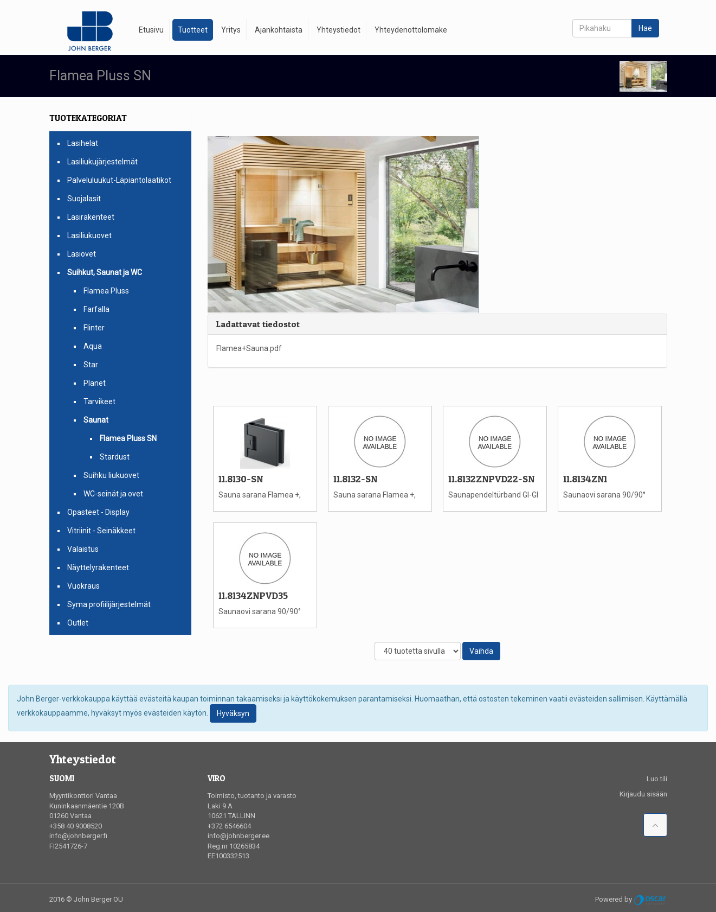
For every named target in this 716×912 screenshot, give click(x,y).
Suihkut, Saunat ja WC (104, 272)
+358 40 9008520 (75, 826)
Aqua (92, 346)
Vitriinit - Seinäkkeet (101, 530)
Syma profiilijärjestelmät (109, 604)
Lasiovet (81, 254)
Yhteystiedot (338, 29)
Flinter (94, 327)
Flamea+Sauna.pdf (249, 348)
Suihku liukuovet (111, 475)
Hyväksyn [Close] (233, 713)
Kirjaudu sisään (643, 794)
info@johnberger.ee (238, 836)
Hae (645, 28)
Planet (94, 383)
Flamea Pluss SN (128, 438)
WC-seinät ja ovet (113, 493)
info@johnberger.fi (78, 836)
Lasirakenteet (90, 217)
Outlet (77, 622)
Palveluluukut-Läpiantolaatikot (119, 180)
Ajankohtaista (278, 29)
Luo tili (657, 779)
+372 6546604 (229, 826)
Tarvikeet (99, 401)
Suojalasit (84, 198)
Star (90, 364)
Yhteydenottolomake (411, 29)
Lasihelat (82, 143)
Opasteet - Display (98, 512)
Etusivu (151, 29)
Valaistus (83, 549)
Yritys (231, 29)
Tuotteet (193, 29)
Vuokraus (83, 586)
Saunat (95, 420)
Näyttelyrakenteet (98, 567)
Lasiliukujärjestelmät (102, 161)
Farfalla (96, 309)
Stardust (115, 456)
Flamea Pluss (106, 290)
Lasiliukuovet (89, 235)
